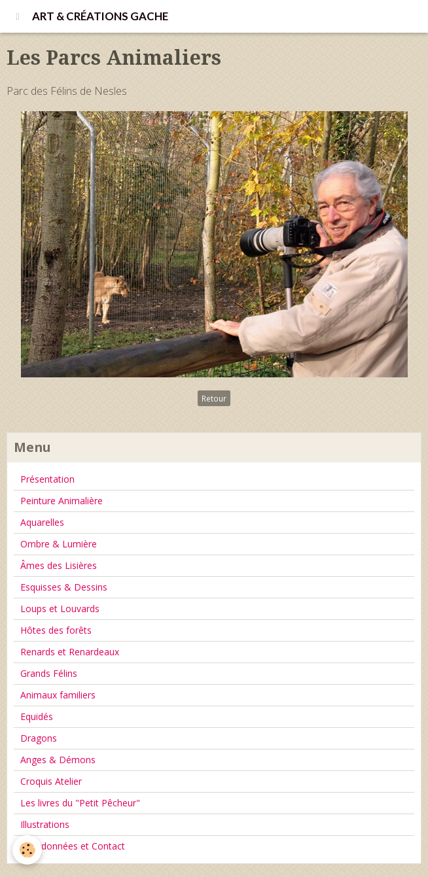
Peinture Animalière (61, 500)
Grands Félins (48, 673)
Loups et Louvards (59, 608)
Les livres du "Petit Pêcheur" (80, 803)
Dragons (38, 738)
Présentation (47, 479)
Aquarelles (42, 522)
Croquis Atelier (51, 781)
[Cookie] (28, 850)
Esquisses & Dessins (63, 587)
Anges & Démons (58, 759)
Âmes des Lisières (58, 565)
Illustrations (44, 824)
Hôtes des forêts (56, 630)
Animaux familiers (58, 695)
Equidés (36, 716)
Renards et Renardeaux (69, 651)
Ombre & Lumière (58, 544)
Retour (214, 398)
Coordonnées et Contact (72, 846)
